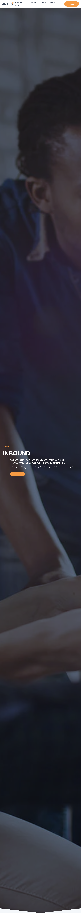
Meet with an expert (17, 474)
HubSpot (44, 2)
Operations (18, 2)
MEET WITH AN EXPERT (72, 4)
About (17, 5)
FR (61, 4)
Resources (52, 2)
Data (26, 2)
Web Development (35, 2)
